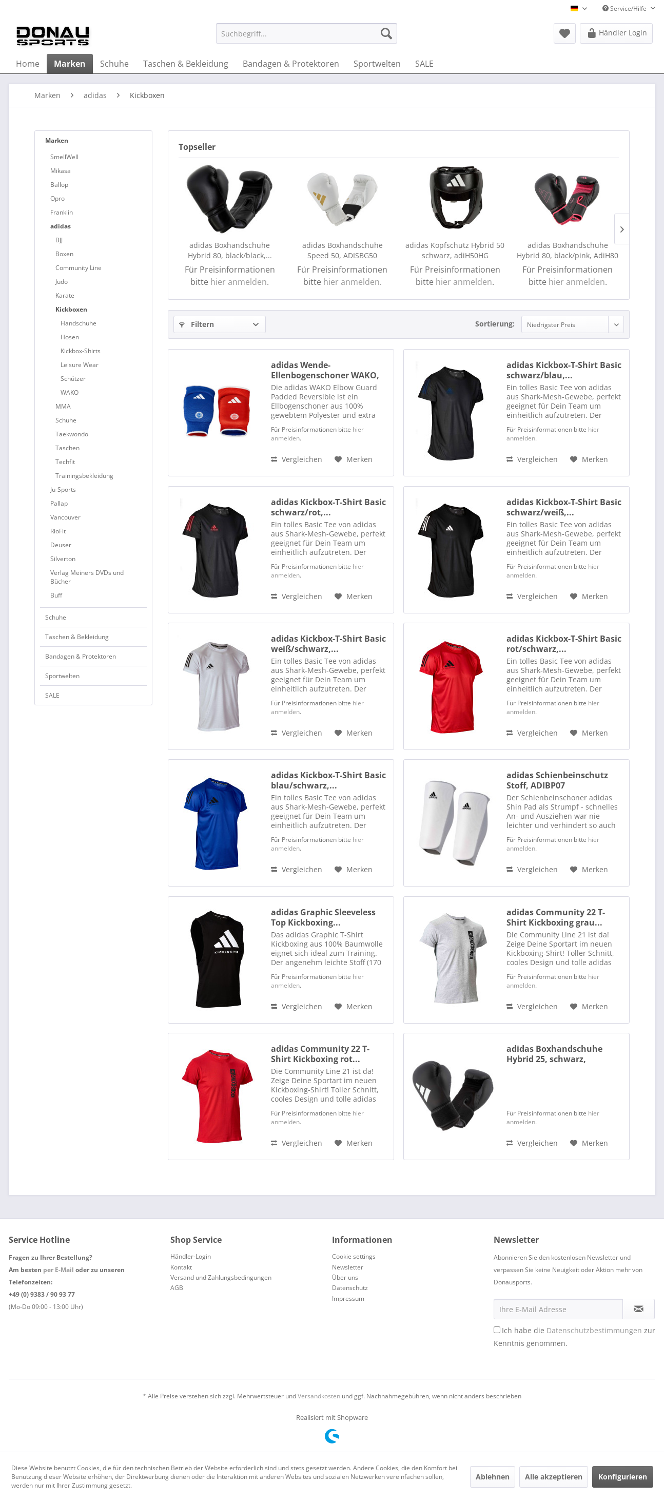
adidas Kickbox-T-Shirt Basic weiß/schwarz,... (328, 643)
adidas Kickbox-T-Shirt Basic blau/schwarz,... (328, 780)
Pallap (59, 503)
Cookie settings (354, 1256)
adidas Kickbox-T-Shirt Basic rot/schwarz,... (563, 643)
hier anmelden (238, 281)
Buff (56, 595)
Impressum (348, 1298)
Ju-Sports (63, 489)
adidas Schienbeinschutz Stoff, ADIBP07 (557, 780)
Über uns (345, 1277)
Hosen (70, 337)
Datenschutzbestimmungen (594, 1330)
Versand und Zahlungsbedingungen (220, 1277)
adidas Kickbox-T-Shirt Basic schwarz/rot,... (328, 507)
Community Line (78, 267)
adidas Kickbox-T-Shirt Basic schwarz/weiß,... (563, 507)
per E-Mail (58, 1269)
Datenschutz (350, 1287)
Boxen (64, 253)
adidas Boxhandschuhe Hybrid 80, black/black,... (230, 250)
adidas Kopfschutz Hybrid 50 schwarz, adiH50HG (454, 250)
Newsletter (347, 1267)
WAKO (70, 392)
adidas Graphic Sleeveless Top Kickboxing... (323, 917)
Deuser (60, 545)
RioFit (58, 531)
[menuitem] (306, 33)
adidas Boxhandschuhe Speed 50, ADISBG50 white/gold (342, 250)
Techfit (65, 461)
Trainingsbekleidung (84, 475)
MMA (63, 406)
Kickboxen (71, 309)
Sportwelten (62, 675)
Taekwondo (71, 434)
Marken (56, 140)
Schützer (73, 378)
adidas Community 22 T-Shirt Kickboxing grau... (555, 917)
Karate (64, 295)
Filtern (196, 324)
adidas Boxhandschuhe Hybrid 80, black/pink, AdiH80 (567, 250)
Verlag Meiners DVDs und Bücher (87, 577)
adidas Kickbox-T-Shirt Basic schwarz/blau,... (563, 370)
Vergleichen (296, 459)
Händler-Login (190, 1256)
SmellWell (64, 156)
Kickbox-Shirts (81, 351)
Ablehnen (493, 1476)
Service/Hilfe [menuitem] (625, 8)
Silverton (62, 558)
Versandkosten (319, 1396)
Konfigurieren (622, 1476)
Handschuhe (78, 323)
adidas (60, 226)
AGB (176, 1287)
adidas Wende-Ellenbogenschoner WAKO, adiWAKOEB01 (325, 370)
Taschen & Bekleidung (77, 636)
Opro (57, 198)
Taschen (67, 448)
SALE (52, 695)
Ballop (59, 184)
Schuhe (65, 420)
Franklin (61, 212)
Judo (61, 281)
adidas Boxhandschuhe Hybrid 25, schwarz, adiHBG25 (554, 1054)
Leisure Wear (80, 364)
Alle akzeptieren (553, 1476)
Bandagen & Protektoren (80, 656)
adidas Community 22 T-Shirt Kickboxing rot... (320, 1054)
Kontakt (181, 1267)
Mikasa (60, 170)
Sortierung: (495, 324)
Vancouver (65, 517)
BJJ (59, 240)
